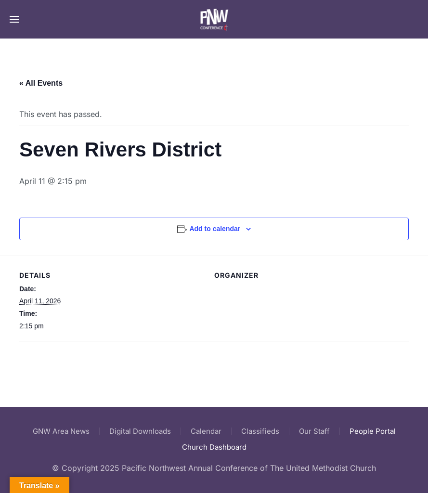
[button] (14, 19)
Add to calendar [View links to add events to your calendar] (214, 229)
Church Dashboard (214, 447)
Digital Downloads (140, 431)
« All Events (41, 83)
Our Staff (314, 431)
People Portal (373, 431)
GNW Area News (61, 431)
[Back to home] (214, 19)
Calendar (206, 431)
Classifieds (260, 431)
